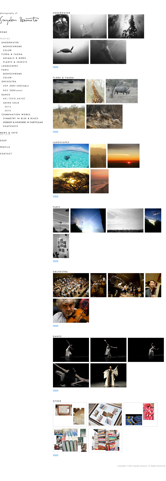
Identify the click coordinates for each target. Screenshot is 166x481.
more (55, 66)
